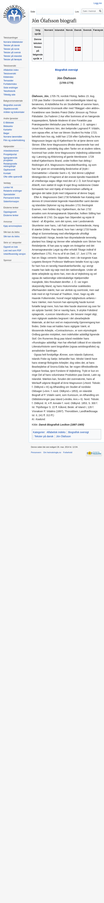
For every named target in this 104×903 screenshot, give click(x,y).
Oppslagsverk (10, 212)
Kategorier (39, 432)
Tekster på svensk (12, 52)
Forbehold (67, 452)
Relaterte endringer (12, 191)
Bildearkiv (8, 126)
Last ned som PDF (12, 250)
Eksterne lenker (10, 215)
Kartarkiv (7, 129)
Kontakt (7, 173)
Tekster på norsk (11, 49)
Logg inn (98, 3)
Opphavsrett (9, 169)
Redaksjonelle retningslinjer (10, 165)
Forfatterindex (10, 84)
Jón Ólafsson (63, 436)
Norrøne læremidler (12, 136)
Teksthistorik (9, 91)
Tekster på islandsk (12, 56)
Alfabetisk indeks (56, 432)
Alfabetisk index (11, 70)
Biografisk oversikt (12, 105)
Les (77, 11)
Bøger (6, 133)
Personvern (36, 452)
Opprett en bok (10, 247)
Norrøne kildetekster (13, 42)
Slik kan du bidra (11, 236)
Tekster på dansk (43, 436)
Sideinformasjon (11, 201)
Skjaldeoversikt (10, 109)
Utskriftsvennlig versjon (14, 254)
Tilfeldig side (9, 94)
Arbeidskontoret (11, 151)
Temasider (8, 80)
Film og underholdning (14, 140)
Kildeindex (8, 77)
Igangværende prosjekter (10, 159)
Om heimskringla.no (52, 452)
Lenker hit (8, 187)
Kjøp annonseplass (12, 226)
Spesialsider (9, 194)
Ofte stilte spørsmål (12, 177)
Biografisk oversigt (66, 69)
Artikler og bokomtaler (13, 112)
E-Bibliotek (8, 122)
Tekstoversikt (9, 73)
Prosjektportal (10, 154)
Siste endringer (10, 87)
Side (32, 11)
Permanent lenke (11, 198)
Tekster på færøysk (12, 59)
